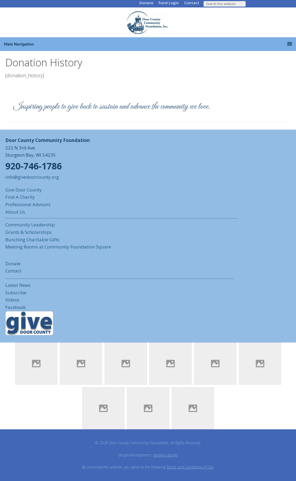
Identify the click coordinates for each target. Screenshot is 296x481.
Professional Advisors (28, 204)
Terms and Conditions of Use (190, 467)
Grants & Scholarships (28, 232)
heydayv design (165, 455)
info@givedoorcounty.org (32, 177)
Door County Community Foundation (148, 22)
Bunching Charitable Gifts (32, 240)
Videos (12, 300)
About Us (15, 212)
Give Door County (23, 190)
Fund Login (169, 2)
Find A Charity (20, 197)
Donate (146, 2)
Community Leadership (30, 225)
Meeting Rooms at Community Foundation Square (58, 247)
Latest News (18, 285)
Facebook (15, 307)
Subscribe (15, 293)
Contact (191, 2)
